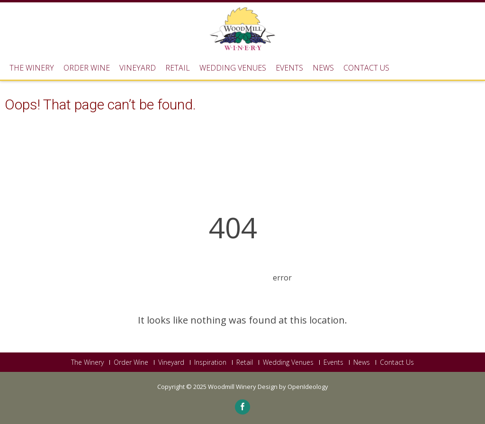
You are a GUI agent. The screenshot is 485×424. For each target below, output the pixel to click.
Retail (177, 68)
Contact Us (366, 68)
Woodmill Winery (233, 386)
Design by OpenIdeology (293, 386)
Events (289, 68)
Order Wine (86, 68)
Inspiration (210, 362)
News (323, 68)
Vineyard (137, 68)
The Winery (31, 68)
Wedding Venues (232, 68)
